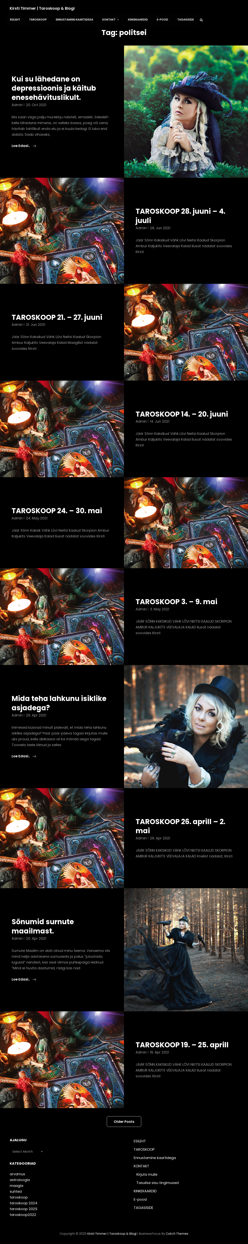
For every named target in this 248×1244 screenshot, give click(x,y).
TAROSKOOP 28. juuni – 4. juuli (182, 215)
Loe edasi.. (24, 145)
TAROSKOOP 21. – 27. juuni (59, 317)
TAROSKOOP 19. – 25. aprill (183, 1044)
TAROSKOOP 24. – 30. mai (58, 510)
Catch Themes (177, 1233)
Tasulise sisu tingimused (157, 1182)
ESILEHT (15, 19)
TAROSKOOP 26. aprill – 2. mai (182, 825)
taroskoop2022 (23, 1214)
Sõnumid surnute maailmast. (44, 925)
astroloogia (20, 1179)
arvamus (17, 1173)
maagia (16, 1185)
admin (17, 104)
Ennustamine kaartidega (73, 19)
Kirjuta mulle (146, 1173)
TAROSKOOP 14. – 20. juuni (183, 413)
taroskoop (19, 1196)
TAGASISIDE (183, 19)
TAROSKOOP (37, 19)
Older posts (124, 1121)
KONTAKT (109, 19)
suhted (16, 1190)
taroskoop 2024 (23, 1202)
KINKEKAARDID (136, 19)
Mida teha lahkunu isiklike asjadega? (60, 702)
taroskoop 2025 (23, 1208)
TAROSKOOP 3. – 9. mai (178, 601)
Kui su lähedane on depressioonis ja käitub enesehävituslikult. (55, 87)
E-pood (160, 19)
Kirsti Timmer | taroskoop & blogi (42, 8)
